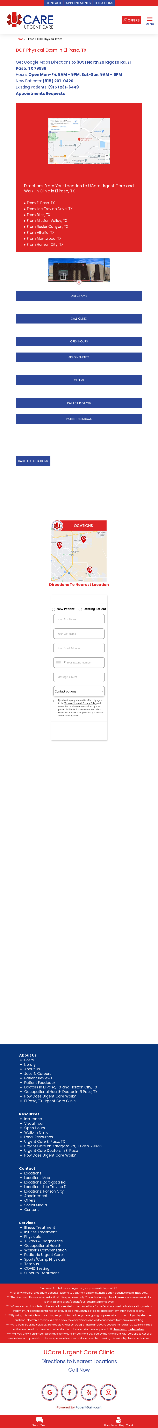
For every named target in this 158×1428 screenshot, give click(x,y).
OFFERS (79, 380)
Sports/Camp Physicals (45, 1259)
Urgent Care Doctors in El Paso (51, 1150)
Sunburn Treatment (41, 1273)
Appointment (36, 1195)
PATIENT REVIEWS (79, 403)
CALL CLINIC (79, 319)
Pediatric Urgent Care (43, 1254)
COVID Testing (37, 1268)
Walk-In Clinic (36, 1132)
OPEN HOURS (79, 341)
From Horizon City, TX (45, 244)
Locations (32, 1173)
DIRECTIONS (79, 296)
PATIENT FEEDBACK (79, 419)
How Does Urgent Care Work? (50, 1096)
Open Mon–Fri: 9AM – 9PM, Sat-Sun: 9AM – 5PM (75, 74)
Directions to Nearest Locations (79, 1361)
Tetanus (31, 1264)
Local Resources (38, 1137)
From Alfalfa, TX (40, 232)
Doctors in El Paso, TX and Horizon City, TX (60, 1087)
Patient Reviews (38, 1078)
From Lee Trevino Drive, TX (49, 208)
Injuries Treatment (40, 1232)
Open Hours (34, 1127)
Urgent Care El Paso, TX (44, 1141)
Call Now (79, 1369)
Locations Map (37, 1177)
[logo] (29, 20)
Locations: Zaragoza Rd (45, 1182)
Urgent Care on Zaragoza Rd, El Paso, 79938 (63, 1146)
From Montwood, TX (44, 238)
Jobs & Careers (37, 1073)
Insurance (33, 1118)
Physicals (32, 1236)
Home (19, 39)
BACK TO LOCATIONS (33, 461)
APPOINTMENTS (78, 357)
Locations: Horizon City (44, 1191)
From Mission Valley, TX (46, 220)
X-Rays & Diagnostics (43, 1241)
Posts (29, 1060)
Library (30, 1064)
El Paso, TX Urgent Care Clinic (50, 1101)
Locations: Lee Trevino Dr (46, 1186)
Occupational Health (42, 1245)
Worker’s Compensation (45, 1250)
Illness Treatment (39, 1227)
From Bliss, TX (38, 214)
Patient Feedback (39, 1082)
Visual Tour (34, 1123)
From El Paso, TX (40, 202)
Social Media (35, 1205)
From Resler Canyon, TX (47, 226)
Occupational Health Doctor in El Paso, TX (61, 1091)
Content (31, 1209)
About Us (32, 1069)
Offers (29, 1200)
